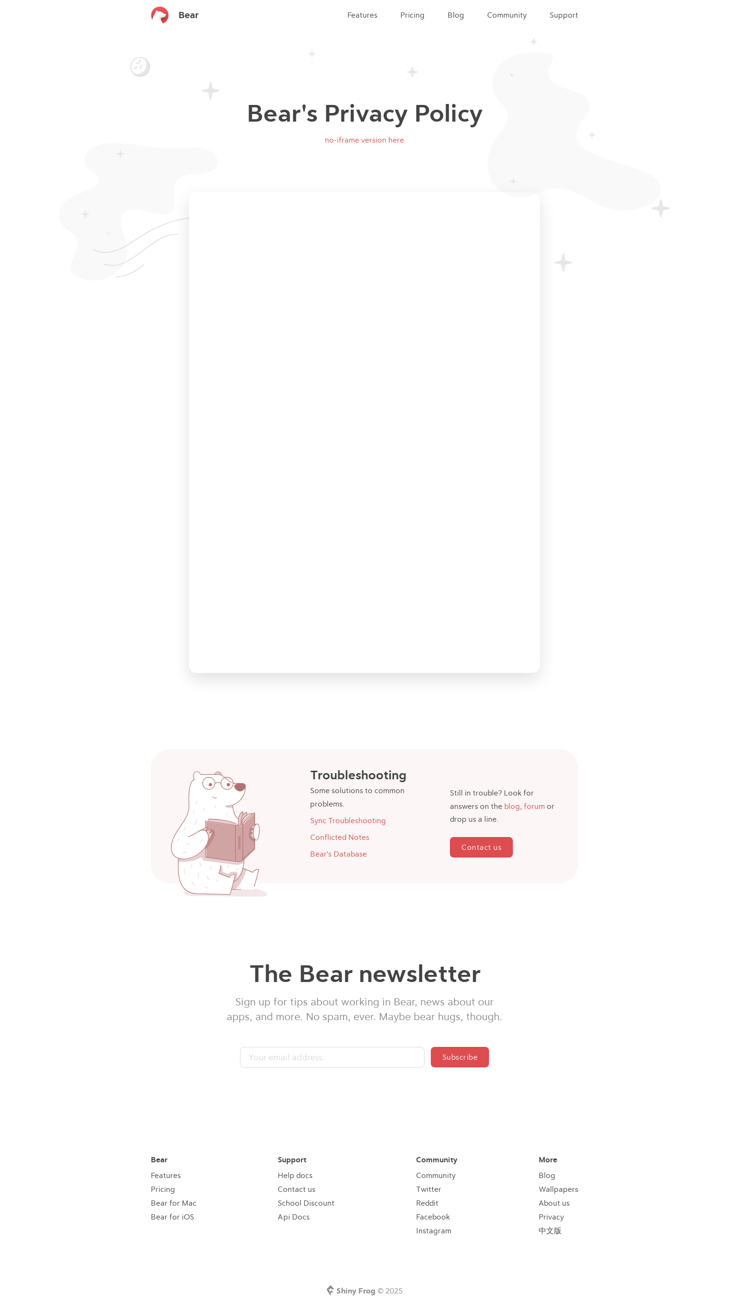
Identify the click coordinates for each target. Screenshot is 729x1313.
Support (564, 15)
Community (507, 15)
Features (362, 15)
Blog (456, 15)
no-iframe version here (364, 140)
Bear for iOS (172, 1216)
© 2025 (369, 1290)
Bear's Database (338, 853)
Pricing (412, 15)
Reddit (427, 1203)
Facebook (433, 1216)
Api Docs (294, 1216)
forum (534, 806)
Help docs (295, 1175)
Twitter (428, 1189)
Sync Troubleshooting (348, 820)
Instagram (433, 1230)
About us (554, 1203)
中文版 (550, 1230)
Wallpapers (558, 1189)
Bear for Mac (174, 1203)
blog (512, 806)
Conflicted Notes (339, 837)
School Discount (306, 1203)
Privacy (551, 1216)
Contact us (481, 847)
